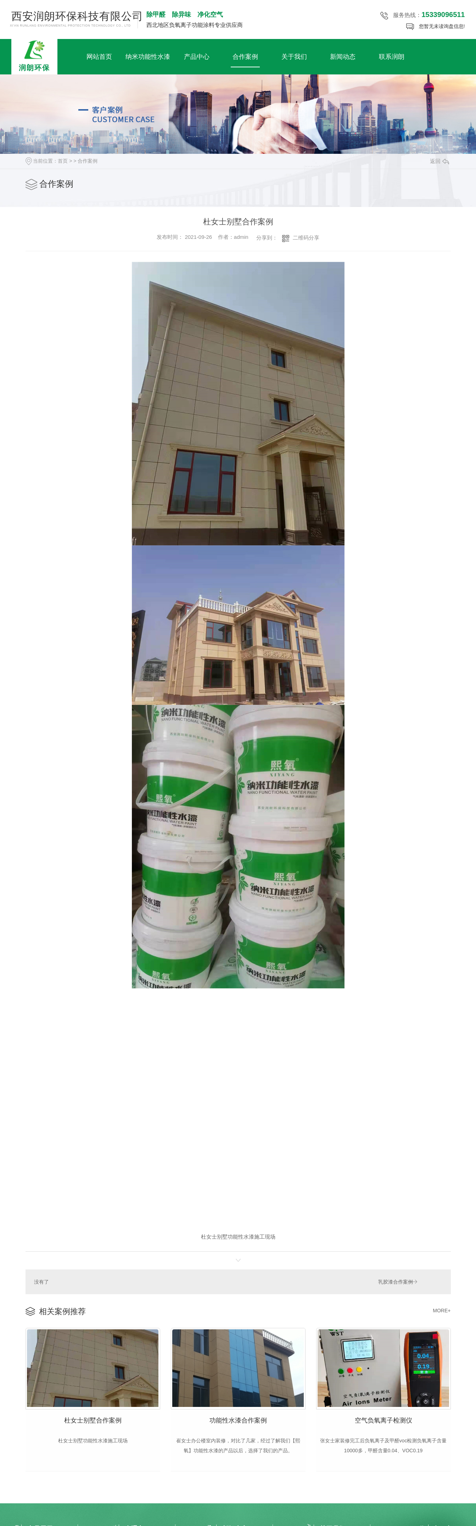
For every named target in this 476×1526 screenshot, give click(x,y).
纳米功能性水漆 (147, 56)
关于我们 (294, 56)
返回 (439, 161)
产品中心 (196, 56)
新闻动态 (342, 56)
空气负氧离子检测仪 (383, 1419)
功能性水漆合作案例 (238, 1419)
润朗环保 (34, 55)
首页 (63, 161)
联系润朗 (391, 56)
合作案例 (245, 56)
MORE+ (441, 1310)
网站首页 (99, 56)
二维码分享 (306, 238)
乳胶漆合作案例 (395, 1281)
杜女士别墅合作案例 (93, 1419)
